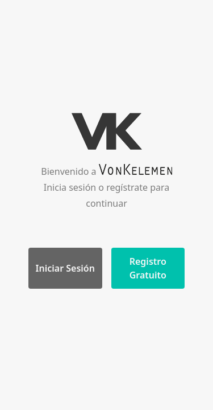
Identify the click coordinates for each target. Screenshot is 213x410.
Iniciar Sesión (65, 268)
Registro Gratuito (148, 268)
